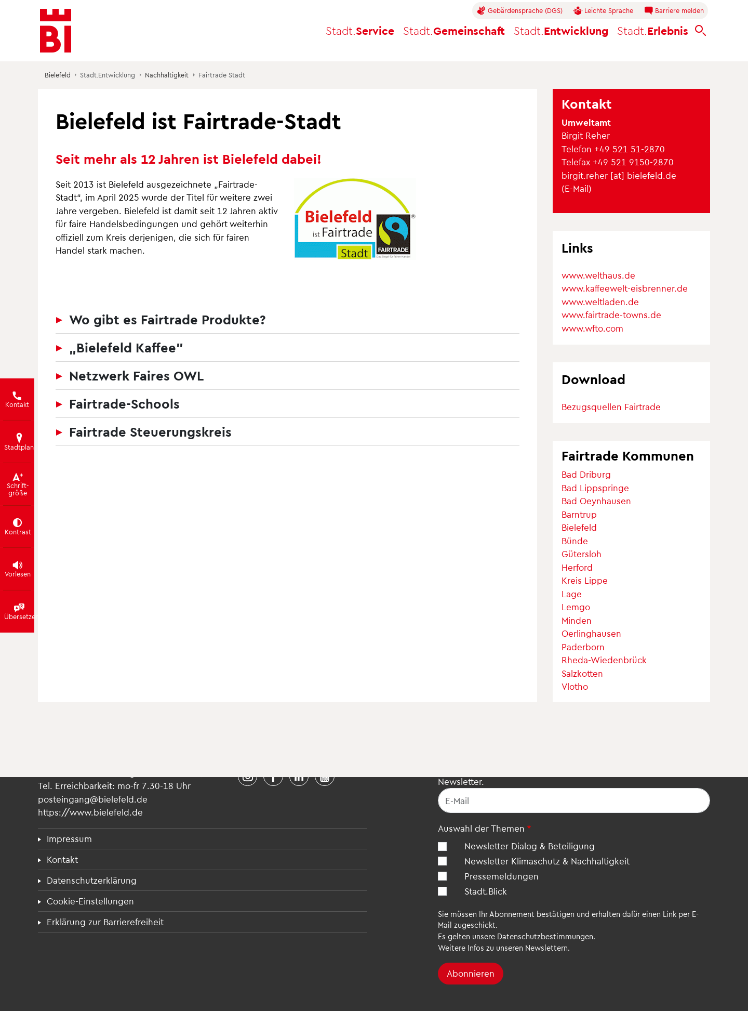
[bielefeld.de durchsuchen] (701, 31)
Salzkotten (582, 673)
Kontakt (62, 859)
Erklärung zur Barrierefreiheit (105, 921)
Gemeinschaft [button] (454, 30)
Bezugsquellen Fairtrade (611, 406)
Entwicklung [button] (561, 30)
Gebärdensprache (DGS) (520, 10)
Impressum (69, 838)
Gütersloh (582, 553)
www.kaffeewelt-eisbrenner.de (625, 288)
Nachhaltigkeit (167, 74)
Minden (577, 620)
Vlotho (575, 686)
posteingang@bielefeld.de (93, 799)
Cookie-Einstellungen (90, 901)
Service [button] (360, 30)
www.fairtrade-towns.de (611, 314)
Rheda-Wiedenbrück (604, 659)
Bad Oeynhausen (596, 500)
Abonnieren (471, 973)
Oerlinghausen (591, 633)
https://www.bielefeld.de (90, 812)
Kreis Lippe (585, 580)
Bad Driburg (586, 474)
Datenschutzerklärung (92, 880)
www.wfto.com (592, 328)
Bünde (575, 540)
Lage (572, 593)
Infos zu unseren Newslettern (518, 947)
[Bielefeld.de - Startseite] (55, 30)
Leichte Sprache (603, 10)
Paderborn (583, 646)
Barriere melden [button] (674, 10)
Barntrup (579, 514)
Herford (577, 567)
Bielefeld (58, 74)
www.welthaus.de (598, 275)
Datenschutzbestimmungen (545, 936)
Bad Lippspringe (595, 487)
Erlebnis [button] (652, 30)
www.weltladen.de (600, 301)
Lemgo (576, 606)
